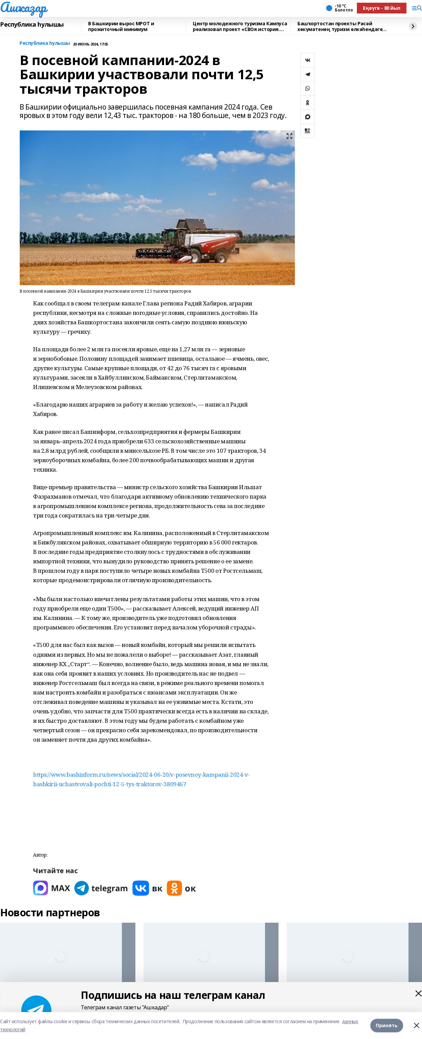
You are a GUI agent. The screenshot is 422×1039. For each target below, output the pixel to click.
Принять (387, 1025)
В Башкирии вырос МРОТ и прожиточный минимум (121, 26)
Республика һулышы (32, 24)
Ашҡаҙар (23, 7)
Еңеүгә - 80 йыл (381, 8)
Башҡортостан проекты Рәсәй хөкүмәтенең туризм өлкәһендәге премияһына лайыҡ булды (340, 26)
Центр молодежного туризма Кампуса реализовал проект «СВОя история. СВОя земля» (240, 26)
